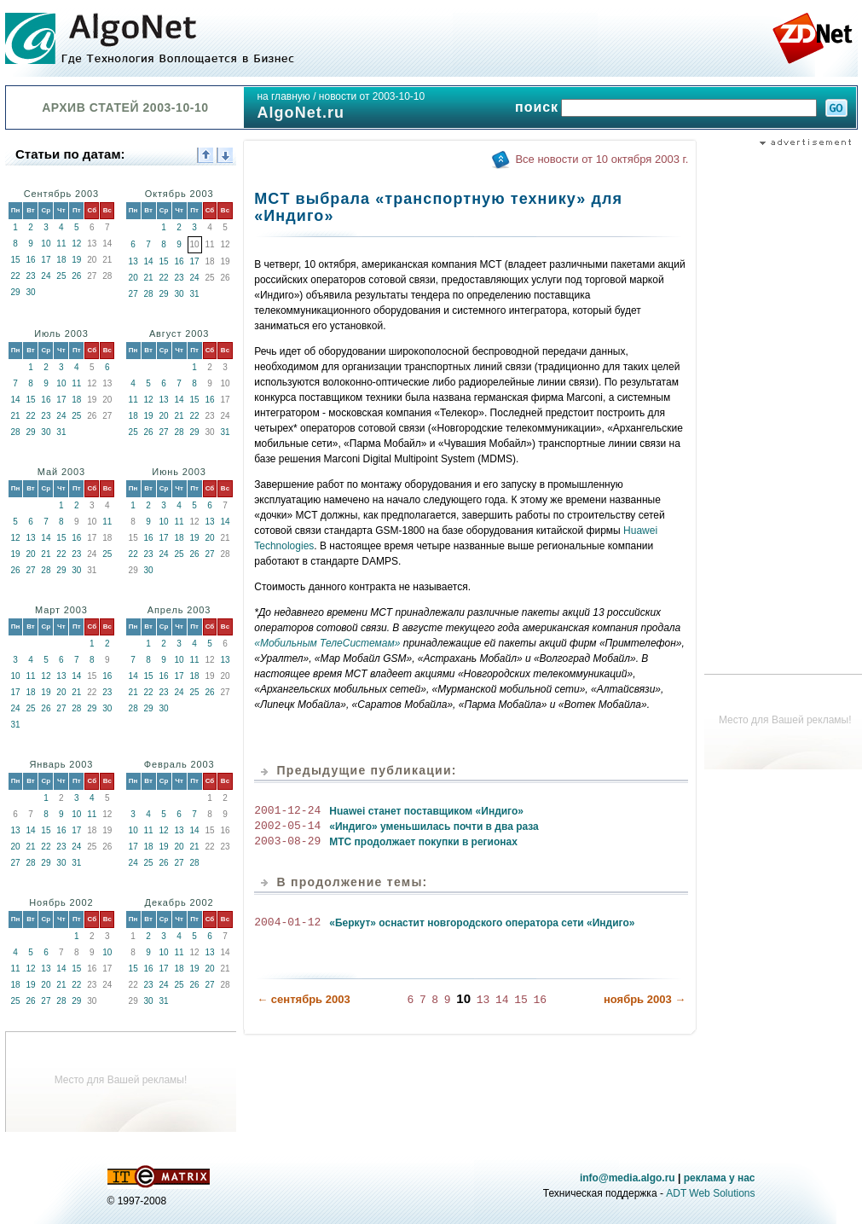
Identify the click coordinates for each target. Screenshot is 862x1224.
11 (61, 243)
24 (45, 276)
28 (148, 294)
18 (61, 259)
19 (76, 259)
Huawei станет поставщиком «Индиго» (426, 811)
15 (15, 259)
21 (148, 277)
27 (133, 294)
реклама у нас (719, 1178)
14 (148, 261)
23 (30, 276)
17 (45, 259)
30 (30, 292)
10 (45, 243)
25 (61, 276)
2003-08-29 (287, 842)
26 (76, 276)
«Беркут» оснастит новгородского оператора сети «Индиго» (481, 923)
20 (133, 277)
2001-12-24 (287, 811)
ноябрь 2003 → (645, 998)
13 (133, 261)
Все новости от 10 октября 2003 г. (601, 159)
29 (15, 292)
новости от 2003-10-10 (372, 96)
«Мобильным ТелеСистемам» (327, 643)
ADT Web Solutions (710, 1193)
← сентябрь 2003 (303, 998)
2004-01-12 (287, 923)
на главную (283, 96)
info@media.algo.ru (627, 1178)
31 (194, 294)
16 (30, 259)
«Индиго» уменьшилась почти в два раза (434, 826)
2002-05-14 (287, 826)
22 (15, 276)
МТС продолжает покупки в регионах (423, 842)
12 (76, 243)
